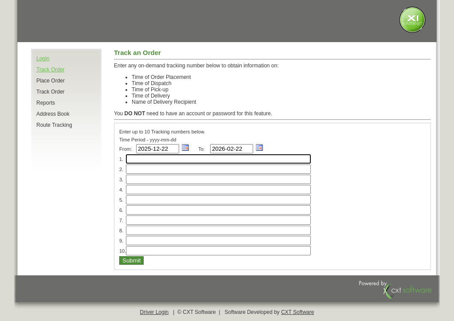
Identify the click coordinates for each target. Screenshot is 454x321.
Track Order (50, 70)
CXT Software (297, 312)
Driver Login (154, 312)
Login (42, 58)
